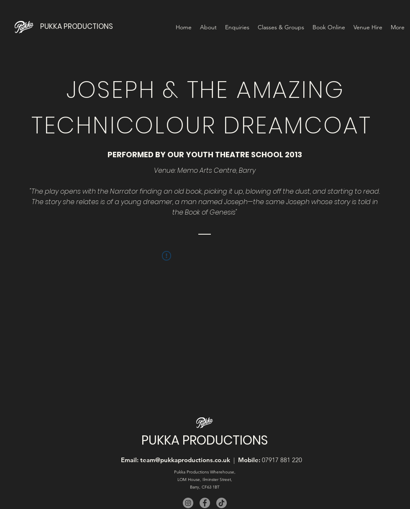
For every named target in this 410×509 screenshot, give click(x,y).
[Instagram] (188, 503)
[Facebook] (205, 503)
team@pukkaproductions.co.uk (185, 460)
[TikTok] (221, 503)
